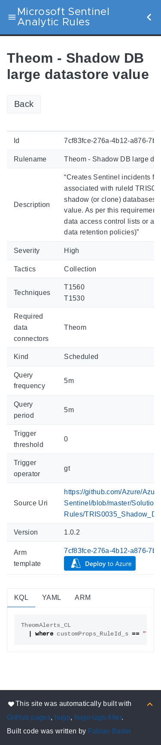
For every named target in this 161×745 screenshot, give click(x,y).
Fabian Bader (109, 731)
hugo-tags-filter (98, 717)
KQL (21, 597)
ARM (83, 597)
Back (23, 104)
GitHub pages (29, 717)
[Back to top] (150, 703)
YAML (51, 597)
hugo (62, 717)
